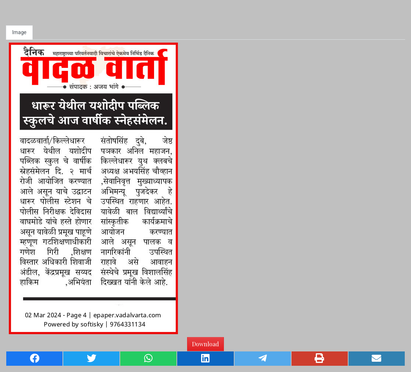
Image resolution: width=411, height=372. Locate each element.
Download (205, 344)
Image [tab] (19, 32)
